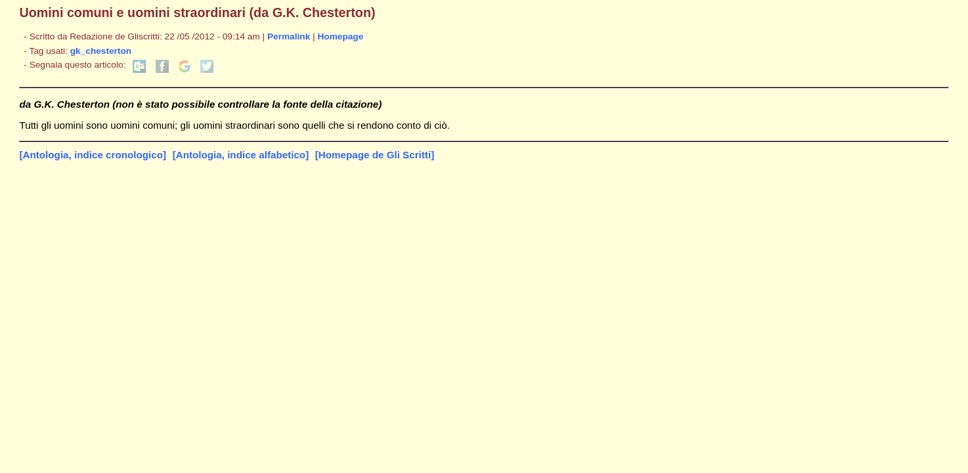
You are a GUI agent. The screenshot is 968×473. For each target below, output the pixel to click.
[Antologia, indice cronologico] (92, 154)
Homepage (340, 36)
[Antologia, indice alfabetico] (241, 154)
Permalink (288, 36)
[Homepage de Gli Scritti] (374, 154)
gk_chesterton (100, 51)
